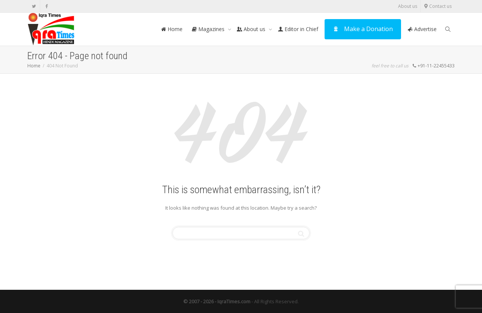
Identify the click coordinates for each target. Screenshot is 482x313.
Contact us (438, 6)
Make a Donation (363, 29)
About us (407, 6)
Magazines (209, 29)
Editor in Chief (298, 29)
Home (172, 29)
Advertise (422, 29)
